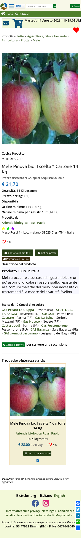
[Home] (3, 14)
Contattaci (22, 14)
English (59, 490)
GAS (10, 14)
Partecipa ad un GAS (16, 253)
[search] (39, 6)
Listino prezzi (46, 247)
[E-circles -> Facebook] (35, 499)
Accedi (75, 6)
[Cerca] (20, 6)
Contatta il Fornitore (17, 247)
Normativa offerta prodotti (35, 509)
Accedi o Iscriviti (13, 338)
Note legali (49, 505)
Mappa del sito (65, 509)
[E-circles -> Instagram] (46, 499)
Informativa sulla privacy (23, 505)
